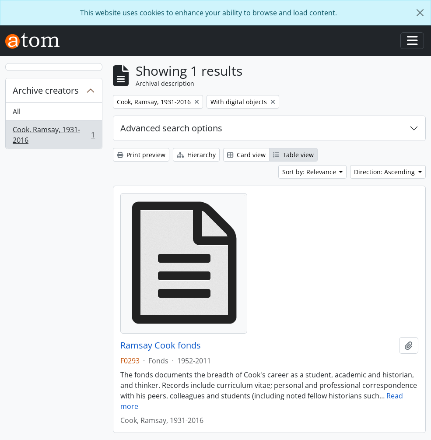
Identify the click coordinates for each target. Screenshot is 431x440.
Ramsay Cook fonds (160, 345)
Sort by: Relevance (310, 172)
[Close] (420, 12)
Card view (246, 155)
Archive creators (46, 90)
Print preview (141, 155)
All (17, 111)
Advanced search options (171, 128)
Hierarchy (196, 155)
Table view (293, 155)
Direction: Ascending (385, 172)
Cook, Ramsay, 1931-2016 (53, 135)
